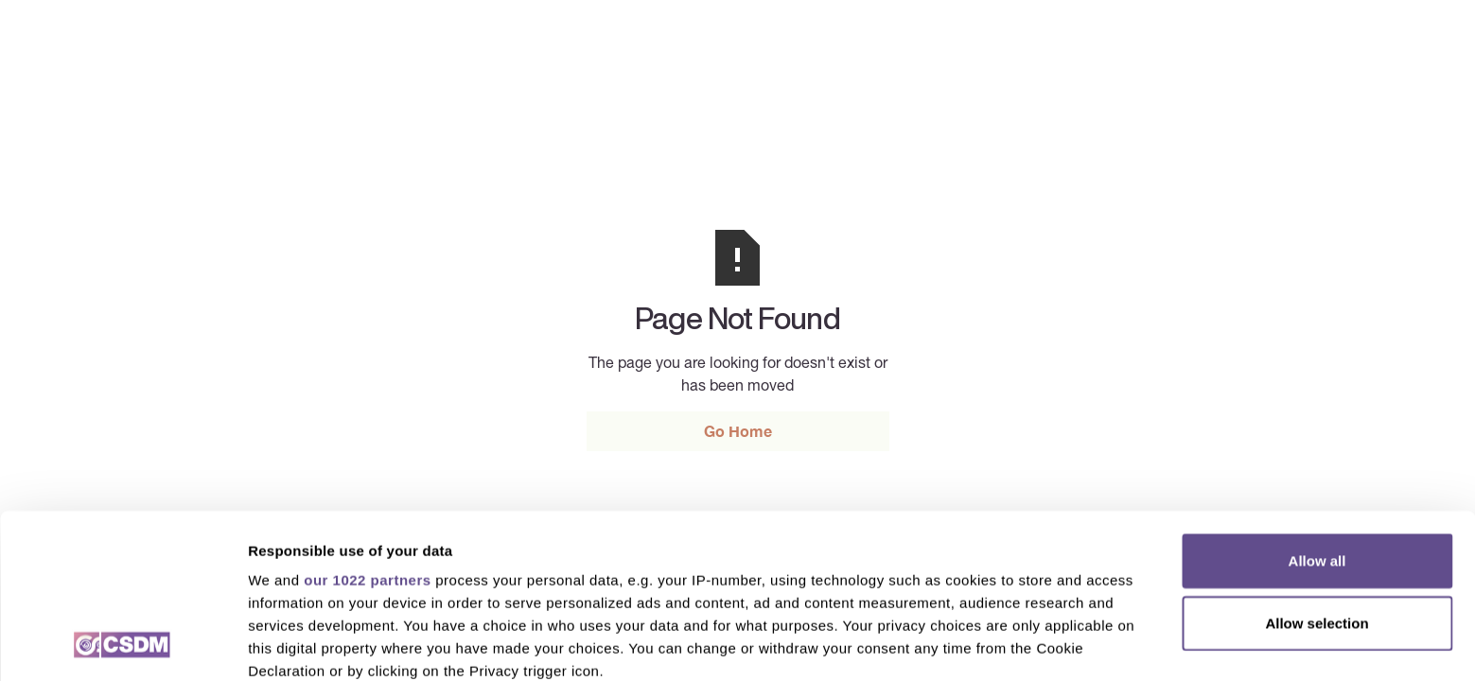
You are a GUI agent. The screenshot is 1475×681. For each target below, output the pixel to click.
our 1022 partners (367, 426)
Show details (993, 644)
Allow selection (1316, 469)
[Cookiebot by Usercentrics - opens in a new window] (122, 644)
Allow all (1317, 407)
